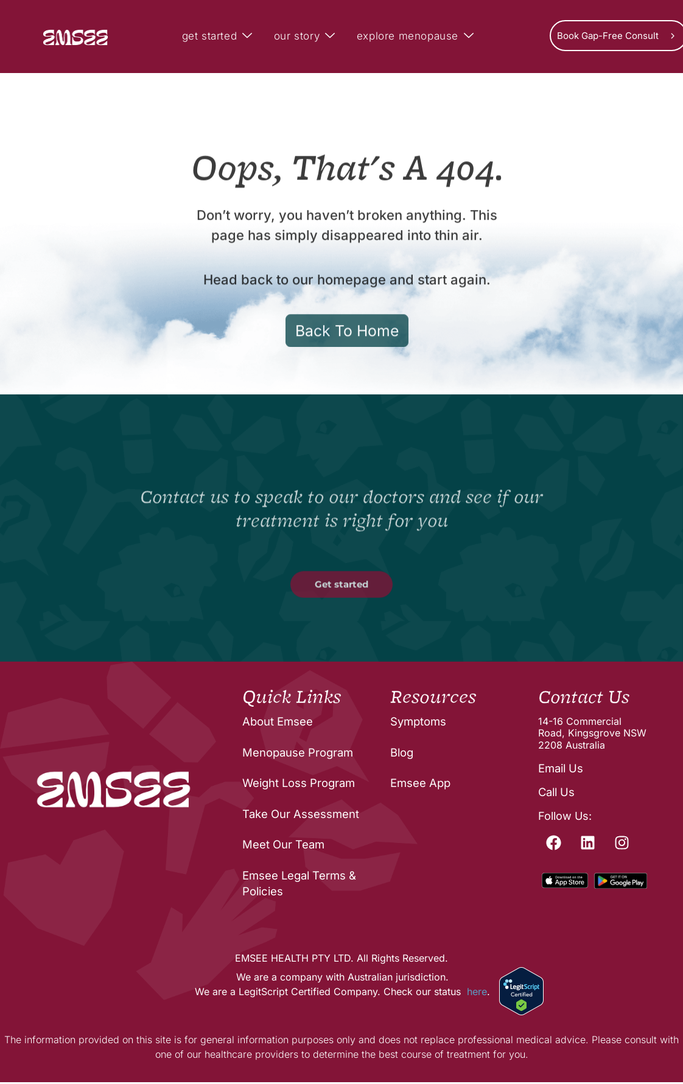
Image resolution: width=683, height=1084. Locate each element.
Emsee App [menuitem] (420, 784)
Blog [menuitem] (401, 754)
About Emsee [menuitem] (277, 723)
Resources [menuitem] (432, 698)
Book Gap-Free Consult (608, 35)
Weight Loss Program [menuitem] (298, 784)
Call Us (556, 792)
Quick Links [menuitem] (290, 698)
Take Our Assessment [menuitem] (300, 816)
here (477, 993)
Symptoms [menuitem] (418, 723)
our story (306, 36)
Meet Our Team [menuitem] (283, 846)
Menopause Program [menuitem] (297, 754)
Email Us (560, 768)
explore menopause (417, 36)
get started (219, 36)
